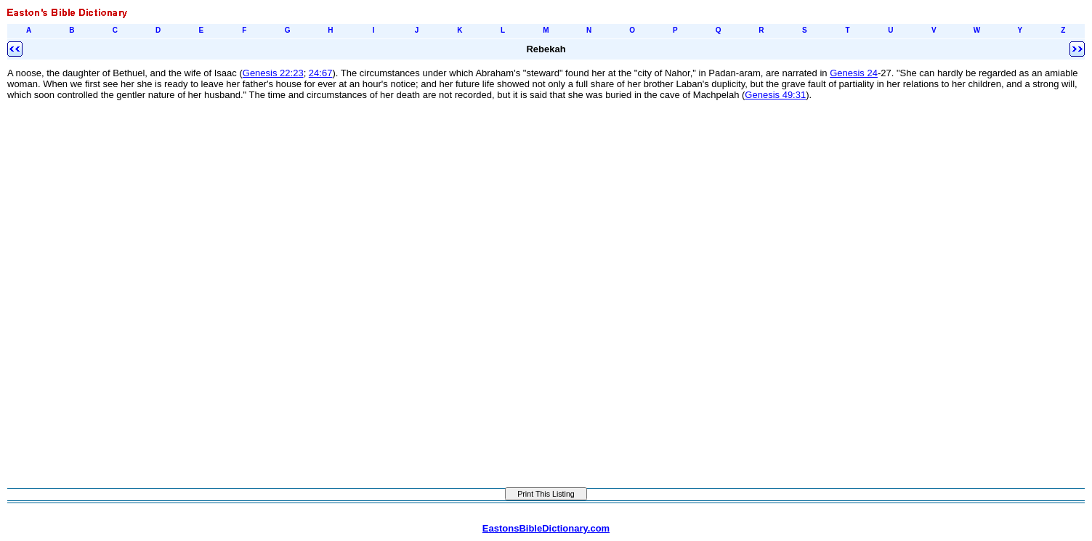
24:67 (321, 73)
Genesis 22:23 (273, 73)
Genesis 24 (854, 73)
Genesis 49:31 (775, 94)
